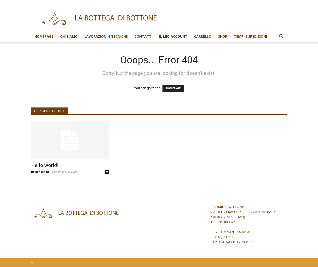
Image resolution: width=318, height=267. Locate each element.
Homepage (44, 36)
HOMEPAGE (173, 88)
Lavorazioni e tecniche (106, 36)
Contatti (143, 36)
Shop (222, 36)
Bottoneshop (40, 171)
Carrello (202, 36)
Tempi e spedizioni (250, 36)
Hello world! (44, 165)
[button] (281, 37)
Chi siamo (69, 36)
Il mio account (173, 36)
